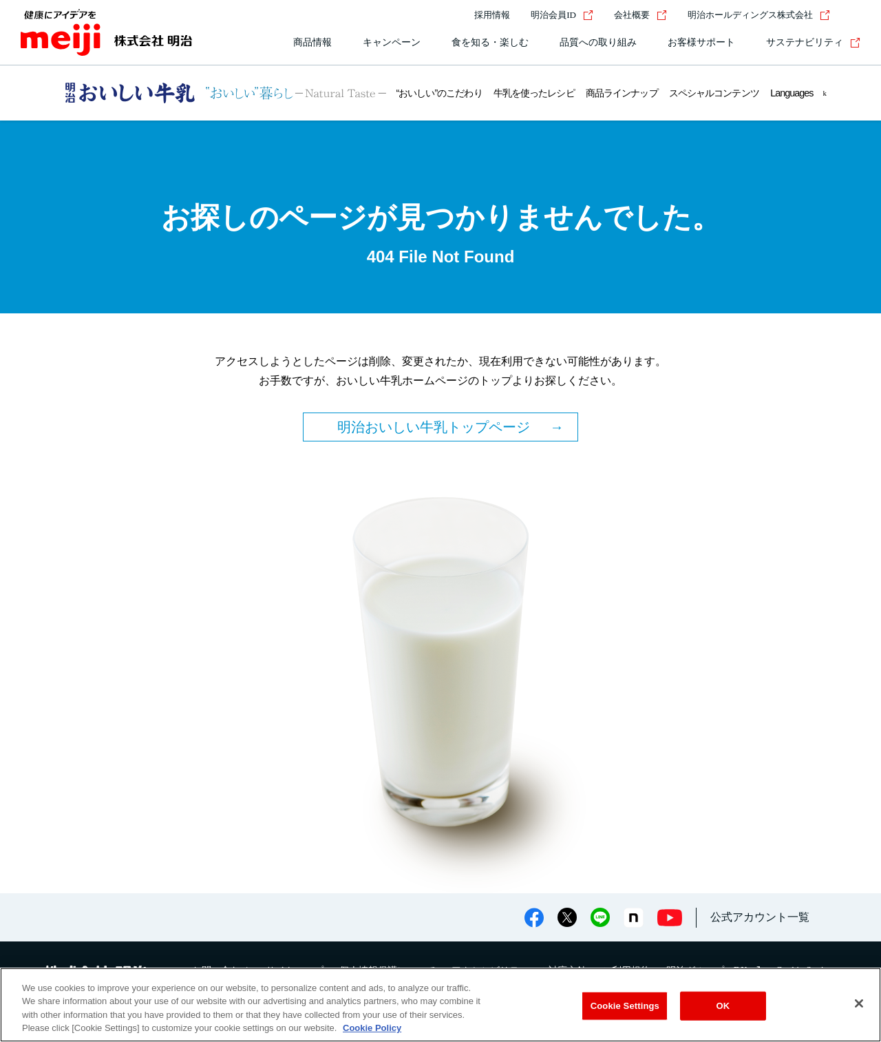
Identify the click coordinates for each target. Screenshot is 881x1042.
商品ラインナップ (621, 92)
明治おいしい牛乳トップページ (433, 427)
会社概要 (640, 15)
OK (723, 1006)
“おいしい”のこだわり (439, 92)
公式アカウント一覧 (759, 917)
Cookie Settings (625, 1006)
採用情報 (492, 15)
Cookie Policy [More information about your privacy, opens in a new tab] (372, 1028)
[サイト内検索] (852, 15)
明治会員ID (562, 15)
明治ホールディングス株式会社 (759, 15)
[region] (440, 1005)
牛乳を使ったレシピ (533, 92)
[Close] (859, 1003)
